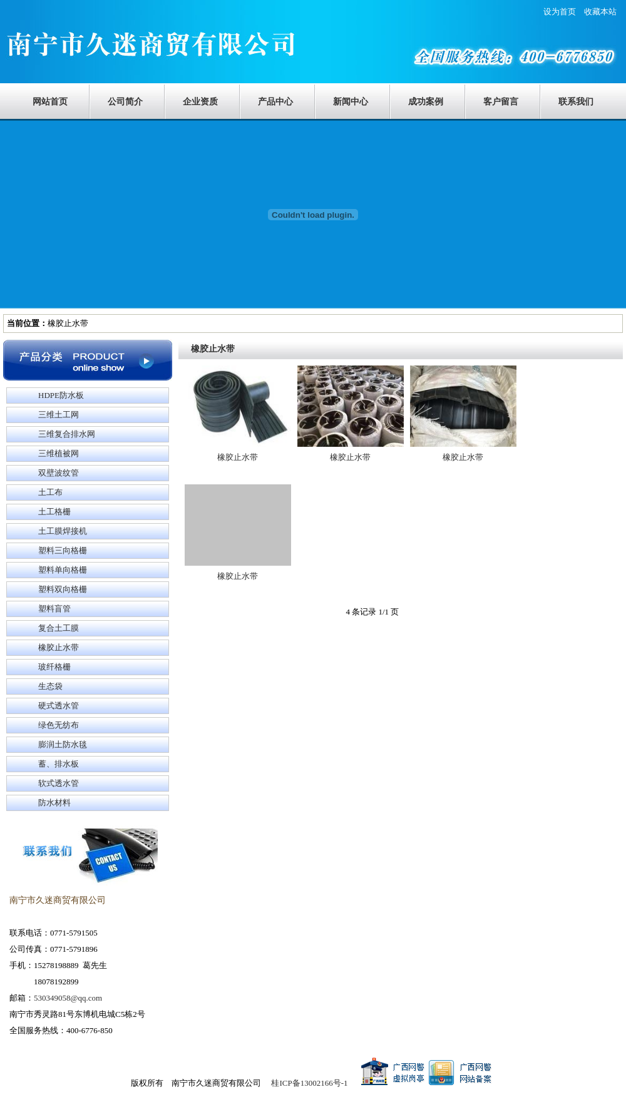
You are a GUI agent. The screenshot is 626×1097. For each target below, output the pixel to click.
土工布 (50, 492)
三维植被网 (58, 453)
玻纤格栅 (54, 666)
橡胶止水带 (58, 647)
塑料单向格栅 (62, 569)
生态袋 (50, 686)
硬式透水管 (58, 705)
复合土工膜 (58, 628)
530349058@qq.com (68, 998)
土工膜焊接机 (62, 531)
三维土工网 (58, 414)
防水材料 (54, 802)
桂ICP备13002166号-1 (309, 1083)
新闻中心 (350, 101)
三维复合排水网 (66, 434)
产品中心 (275, 101)
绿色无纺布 (58, 725)
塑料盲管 (54, 608)
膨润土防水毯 (62, 744)
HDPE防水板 (61, 395)
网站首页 (50, 101)
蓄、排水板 (58, 763)
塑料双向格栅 (62, 589)
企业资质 (200, 101)
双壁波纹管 (58, 472)
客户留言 (500, 101)
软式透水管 (58, 783)
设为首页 (563, 11)
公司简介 (125, 101)
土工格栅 (54, 511)
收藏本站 (600, 11)
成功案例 (425, 101)
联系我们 (575, 101)
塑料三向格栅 (62, 550)
